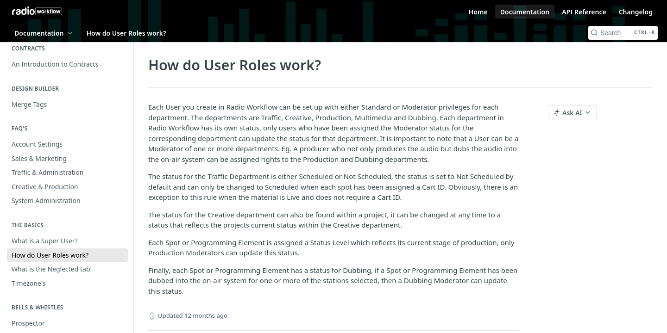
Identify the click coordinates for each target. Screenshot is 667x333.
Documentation (525, 11)
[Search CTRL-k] (623, 33)
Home (478, 11)
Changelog (636, 11)
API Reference (584, 11)
